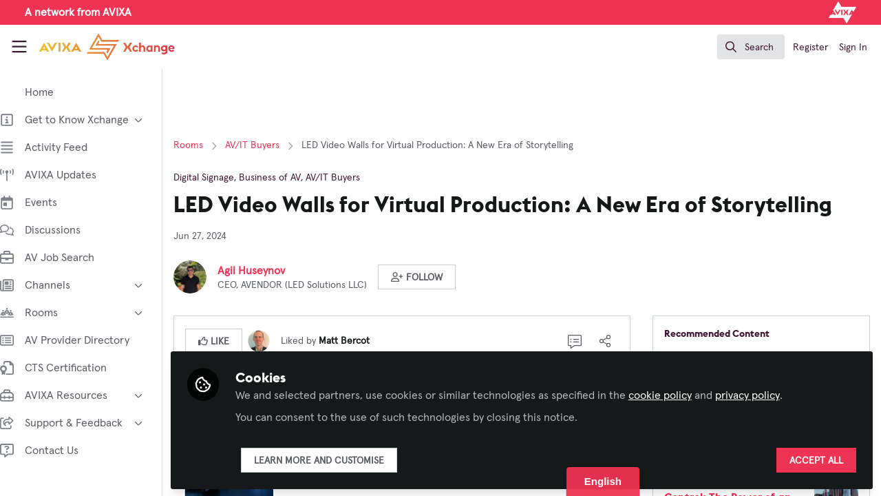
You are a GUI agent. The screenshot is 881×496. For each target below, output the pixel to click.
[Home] (94, 47)
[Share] (610, 341)
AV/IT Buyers (266, 145)
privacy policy (761, 394)
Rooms (202, 145)
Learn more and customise (333, 459)
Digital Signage (217, 178)
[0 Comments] (579, 341)
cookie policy (673, 394)
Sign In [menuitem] (853, 47)
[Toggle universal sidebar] (19, 47)
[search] (751, 46)
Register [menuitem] (810, 47)
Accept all (816, 459)
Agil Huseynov (265, 270)
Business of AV (284, 178)
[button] (430, 277)
